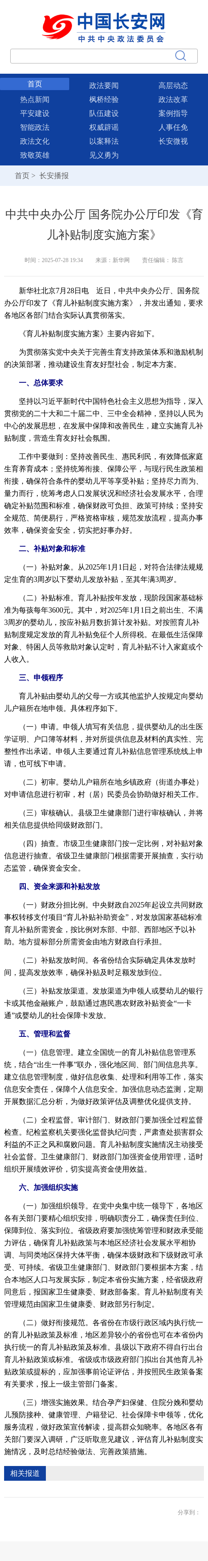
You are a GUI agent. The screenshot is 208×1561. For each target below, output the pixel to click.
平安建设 (35, 113)
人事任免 (173, 127)
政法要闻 (104, 85)
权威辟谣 (104, 127)
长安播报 (53, 176)
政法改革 (173, 99)
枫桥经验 (104, 99)
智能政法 (35, 127)
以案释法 (104, 141)
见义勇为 (104, 155)
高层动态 (173, 85)
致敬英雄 (35, 155)
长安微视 (173, 141)
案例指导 (173, 113)
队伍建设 (104, 113)
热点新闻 (35, 99)
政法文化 (35, 141)
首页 (34, 84)
